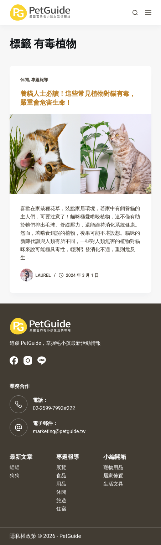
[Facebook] (14, 360)
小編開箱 (114, 456)
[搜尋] (135, 12)
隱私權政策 (23, 536)
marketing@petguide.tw (59, 431)
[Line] (41, 360)
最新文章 (21, 456)
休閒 (24, 79)
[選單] (148, 12)
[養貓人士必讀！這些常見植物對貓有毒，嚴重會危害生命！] (80, 154)
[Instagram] (28, 360)
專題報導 (39, 79)
